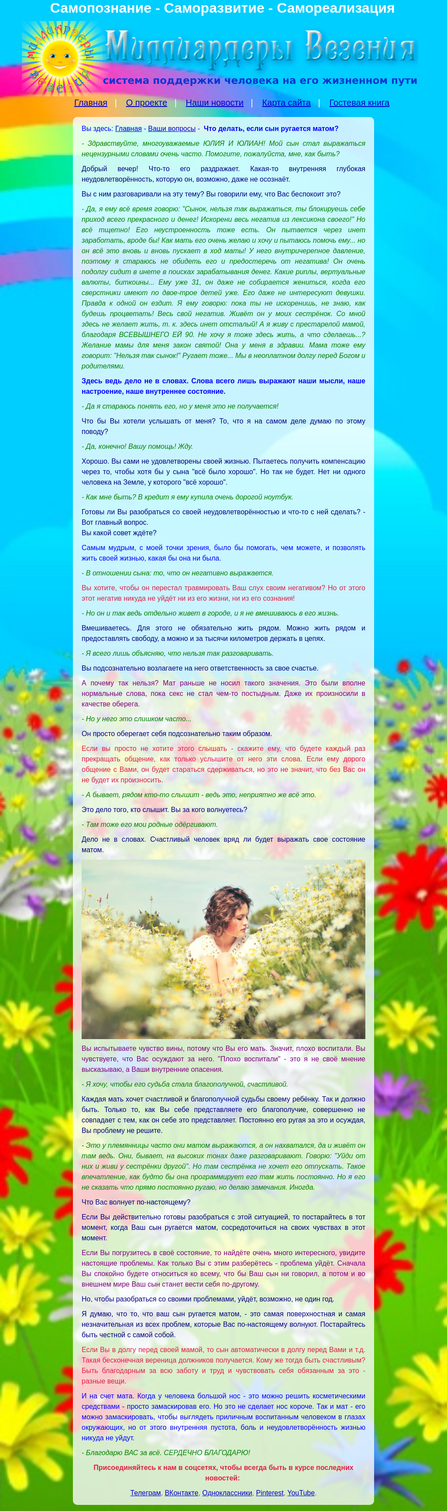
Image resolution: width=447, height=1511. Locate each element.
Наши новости (215, 102)
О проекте (146, 102)
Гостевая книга (359, 102)
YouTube (301, 1493)
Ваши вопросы (172, 128)
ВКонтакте (181, 1493)
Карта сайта (286, 102)
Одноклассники (227, 1493)
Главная (90, 102)
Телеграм (145, 1493)
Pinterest (270, 1493)
